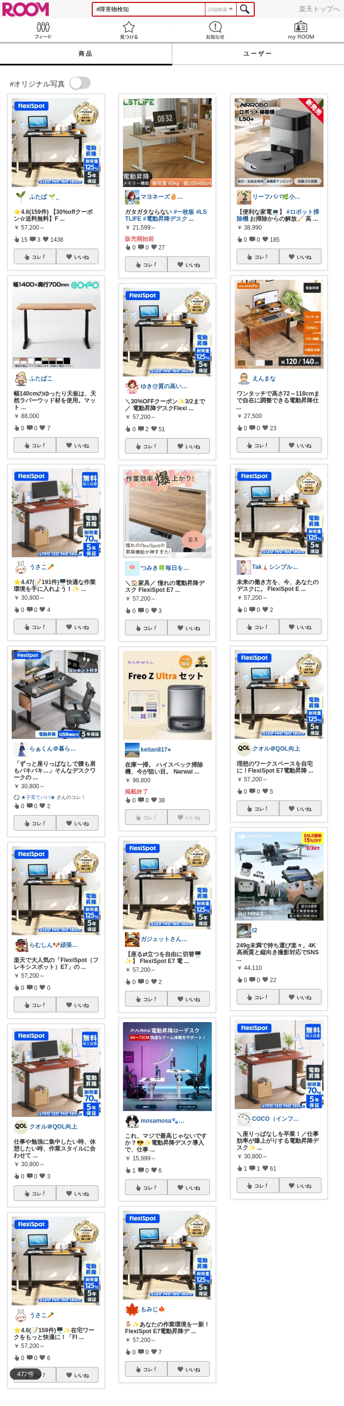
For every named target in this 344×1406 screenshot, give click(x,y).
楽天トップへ (319, 9)
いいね (81, 256)
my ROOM (301, 30)
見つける (129, 30)
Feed (43, 30)
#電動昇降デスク (165, 218)
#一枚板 (184, 212)
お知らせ (215, 30)
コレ (39, 256)
